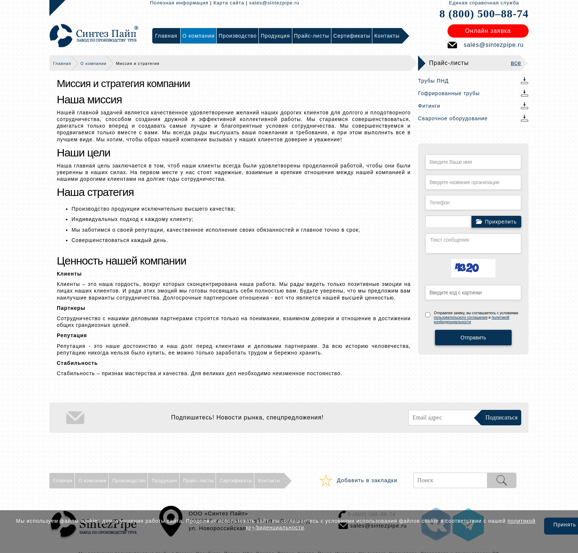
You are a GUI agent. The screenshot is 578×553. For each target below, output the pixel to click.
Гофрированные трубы (449, 93)
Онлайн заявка (488, 31)
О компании (93, 63)
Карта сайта (228, 3)
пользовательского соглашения (461, 317)
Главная (62, 63)
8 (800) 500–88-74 (484, 13)
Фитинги (429, 106)
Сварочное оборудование (453, 118)
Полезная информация (179, 3)
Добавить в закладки (367, 480)
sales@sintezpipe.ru (274, 3)
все (516, 63)
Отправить (473, 338)
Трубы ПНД (433, 81)
